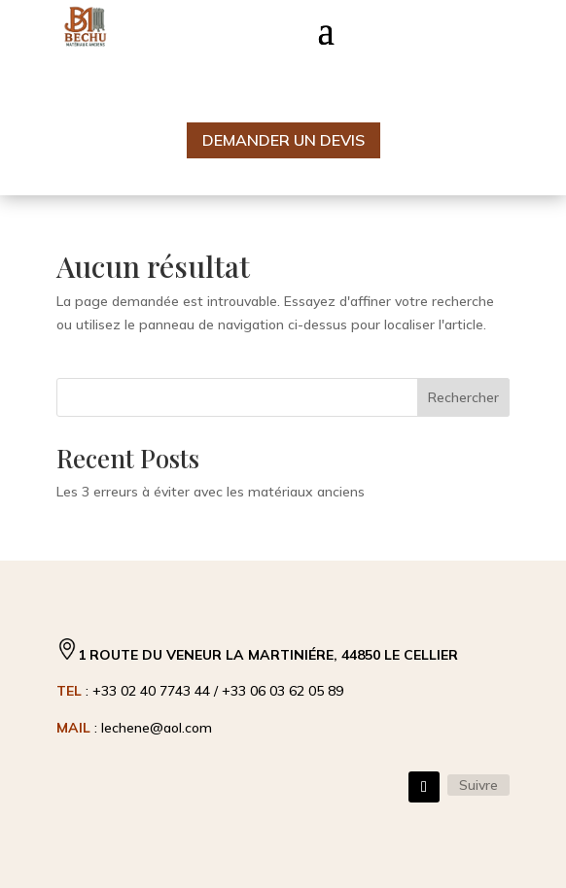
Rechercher (463, 397)
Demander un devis (283, 140)
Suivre (478, 785)
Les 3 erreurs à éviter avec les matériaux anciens (210, 491)
